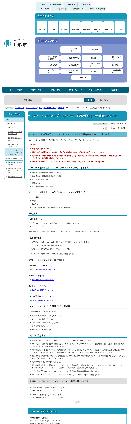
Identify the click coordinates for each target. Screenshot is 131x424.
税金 (40, 35)
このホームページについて (15, 376)
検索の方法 (104, 27)
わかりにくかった (56, 321)
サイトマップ (88, 376)
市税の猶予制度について (15, 103)
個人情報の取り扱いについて (42, 376)
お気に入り (86, 6)
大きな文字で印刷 (118, 59)
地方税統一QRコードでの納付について (15, 59)
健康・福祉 (55, 17)
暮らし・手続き (16, 17)
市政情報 (115, 17)
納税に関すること (49, 35)
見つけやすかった (39, 328)
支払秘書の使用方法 (45, 200)
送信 (77, 333)
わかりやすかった (39, 321)
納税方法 (61, 35)
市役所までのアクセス (28, 407)
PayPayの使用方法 (45, 221)
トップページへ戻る (120, 370)
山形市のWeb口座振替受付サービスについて (15, 90)
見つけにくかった (56, 328)
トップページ (19, 35)
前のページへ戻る (103, 370)
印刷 (103, 59)
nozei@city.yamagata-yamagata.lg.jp (46, 361)
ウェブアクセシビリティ (68, 376)
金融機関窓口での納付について (15, 66)
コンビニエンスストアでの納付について (15, 72)
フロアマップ (11, 407)
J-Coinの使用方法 (44, 231)
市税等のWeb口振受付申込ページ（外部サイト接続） (15, 97)
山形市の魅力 (72, 6)
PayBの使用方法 (44, 211)
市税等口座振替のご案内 (15, 85)
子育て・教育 (35, 17)
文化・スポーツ (75, 17)
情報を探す (28, 27)
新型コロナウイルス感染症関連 (51, 6)
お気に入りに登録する (118, 39)
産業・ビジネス (95, 17)
